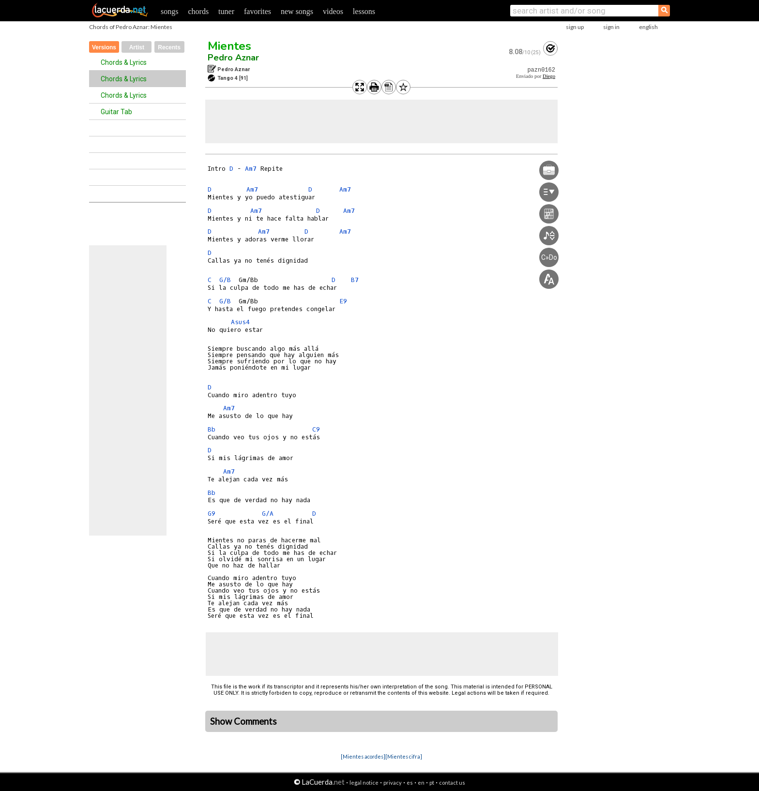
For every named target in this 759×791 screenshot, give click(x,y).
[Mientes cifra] (403, 756)
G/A (267, 513)
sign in (611, 26)
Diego (549, 76)
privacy (392, 782)
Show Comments (243, 721)
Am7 (251, 168)
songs (169, 11)
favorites (257, 11)
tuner (226, 11)
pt (431, 782)
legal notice (364, 782)
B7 (355, 280)
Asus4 (240, 322)
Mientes (229, 46)
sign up (575, 26)
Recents (169, 47)
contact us (452, 782)
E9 (343, 301)
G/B (225, 280)
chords (198, 11)
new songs (297, 11)
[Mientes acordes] (363, 756)
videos (333, 11)
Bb (211, 429)
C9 (316, 429)
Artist (136, 47)
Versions (104, 47)
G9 (211, 513)
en (421, 782)
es (410, 782)
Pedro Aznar (233, 57)
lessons (364, 11)
